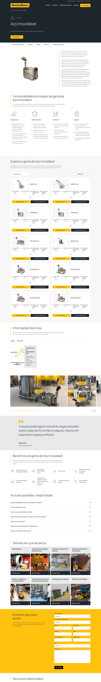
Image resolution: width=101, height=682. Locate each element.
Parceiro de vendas (80, 1)
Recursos (46, 44)
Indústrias (55, 5)
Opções (38, 44)
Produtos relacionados (58, 44)
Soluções (30, 44)
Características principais (18, 44)
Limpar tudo (80, 174)
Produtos (47, 5)
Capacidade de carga (16, 174)
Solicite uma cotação (21, 201)
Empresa (76, 5)
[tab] (13, 341)
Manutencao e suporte (66, 5)
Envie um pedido (85, 5)
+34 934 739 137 (72, 1)
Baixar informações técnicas (39, 201)
